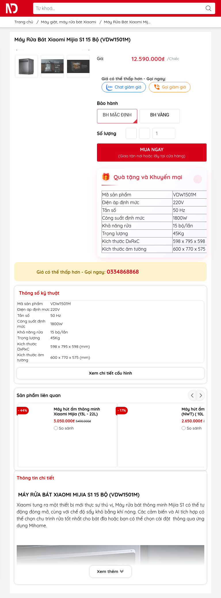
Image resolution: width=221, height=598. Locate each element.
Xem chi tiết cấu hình (110, 373)
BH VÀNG (159, 115)
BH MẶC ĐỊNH (117, 115)
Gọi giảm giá (169, 87)
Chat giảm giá (123, 87)
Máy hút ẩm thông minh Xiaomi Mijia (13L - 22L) (77, 412)
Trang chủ (22, 21)
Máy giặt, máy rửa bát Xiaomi (68, 21)
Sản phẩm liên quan (39, 395)
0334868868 (123, 271)
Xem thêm (110, 572)
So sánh (64, 428)
